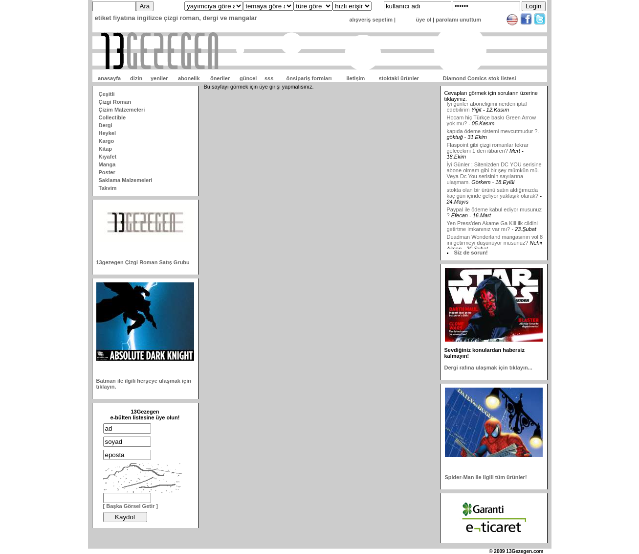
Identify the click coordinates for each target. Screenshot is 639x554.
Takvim (108, 188)
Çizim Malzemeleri (122, 110)
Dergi (105, 125)
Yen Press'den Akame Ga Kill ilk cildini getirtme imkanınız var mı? (492, 229)
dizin (136, 78)
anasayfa (109, 78)
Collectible (112, 117)
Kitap (105, 149)
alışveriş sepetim (371, 20)
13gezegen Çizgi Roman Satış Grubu (143, 262)
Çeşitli (107, 94)
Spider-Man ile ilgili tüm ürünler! (486, 477)
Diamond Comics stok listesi (479, 78)
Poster (107, 172)
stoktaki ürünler (398, 78)
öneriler (220, 78)
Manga (107, 164)
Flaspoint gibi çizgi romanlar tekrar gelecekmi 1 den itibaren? (488, 151)
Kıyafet (108, 157)
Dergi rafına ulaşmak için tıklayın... (488, 367)
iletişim (355, 78)
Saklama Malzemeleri (126, 180)
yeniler (159, 78)
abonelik (189, 78)
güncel (248, 78)
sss (268, 78)
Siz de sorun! (471, 252)
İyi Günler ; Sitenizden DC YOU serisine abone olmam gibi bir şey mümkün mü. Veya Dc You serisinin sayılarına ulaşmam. (494, 176)
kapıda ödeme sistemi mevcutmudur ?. (493, 134)
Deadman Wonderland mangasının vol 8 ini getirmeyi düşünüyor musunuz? (495, 243)
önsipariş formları (309, 78)
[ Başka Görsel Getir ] (130, 506)
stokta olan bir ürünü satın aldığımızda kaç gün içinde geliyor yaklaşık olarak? (493, 196)
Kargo (106, 141)
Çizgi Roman (115, 102)
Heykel (107, 133)
